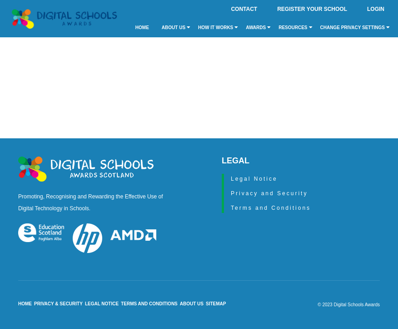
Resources (295, 27)
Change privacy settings (355, 27)
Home (142, 27)
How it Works (218, 27)
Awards (258, 27)
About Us (176, 27)
